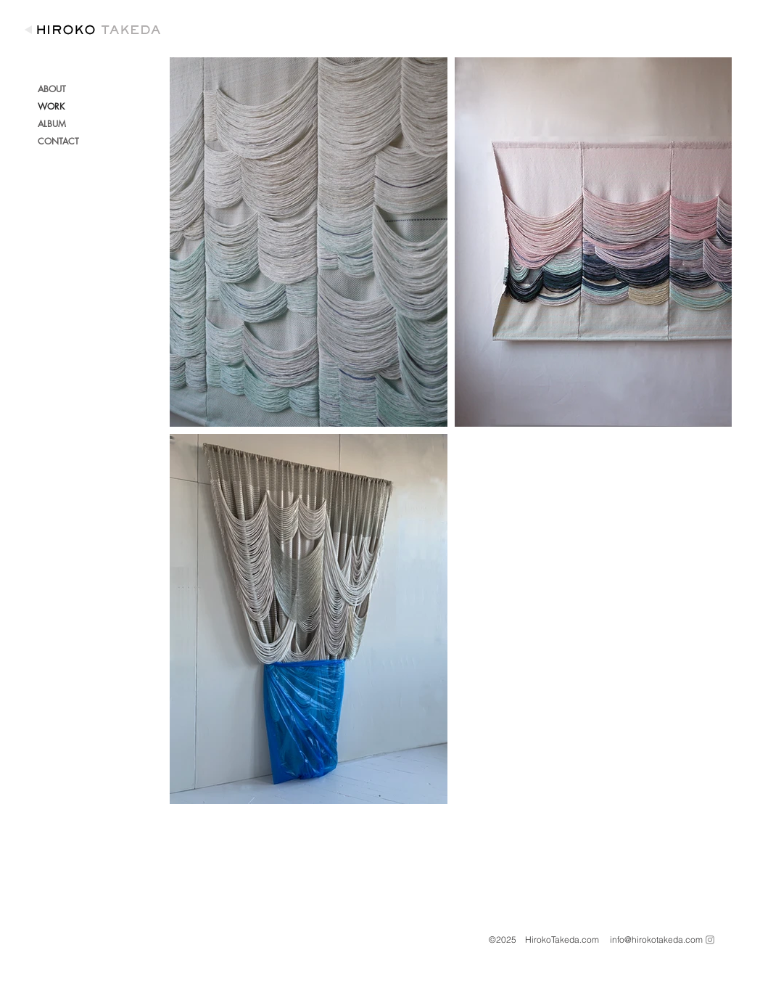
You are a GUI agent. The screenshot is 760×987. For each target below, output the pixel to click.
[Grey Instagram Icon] (710, 940)
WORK (51, 106)
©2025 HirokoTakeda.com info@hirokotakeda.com (596, 939)
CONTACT (58, 141)
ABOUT (52, 89)
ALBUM (52, 124)
